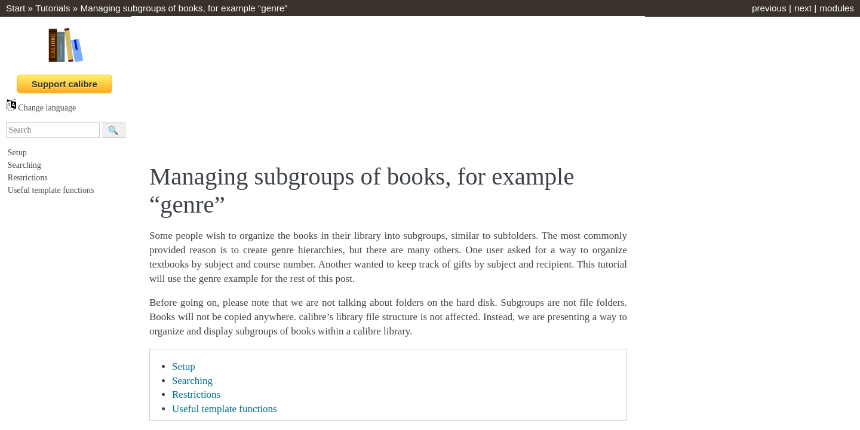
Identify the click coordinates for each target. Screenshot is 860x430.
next (803, 8)
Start (15, 8)
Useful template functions (51, 190)
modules (836, 8)
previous (769, 8)
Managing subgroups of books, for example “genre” (183, 8)
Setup (17, 152)
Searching (24, 165)
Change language (41, 107)
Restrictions (28, 177)
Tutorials (52, 8)
